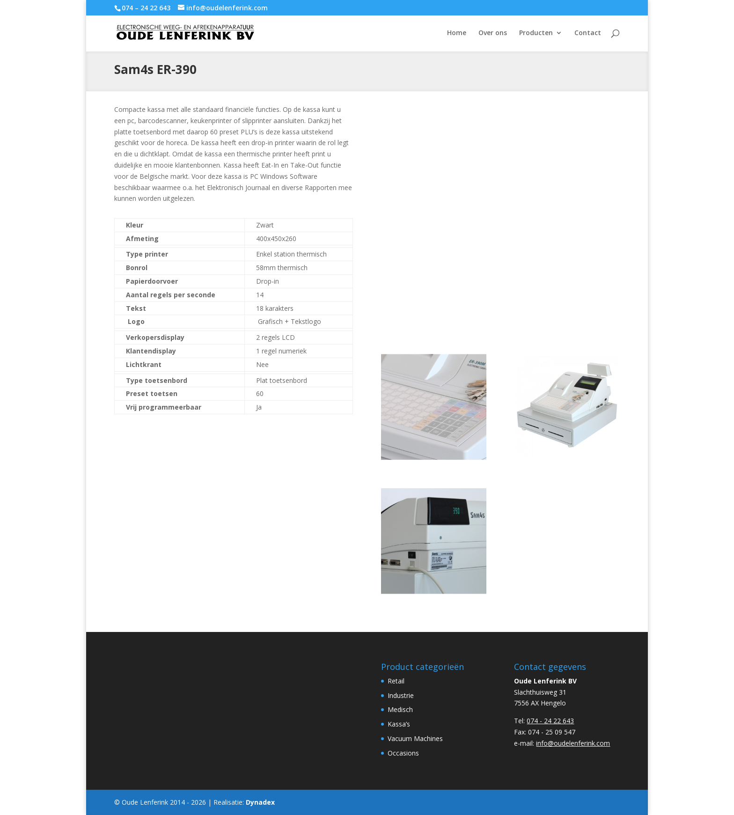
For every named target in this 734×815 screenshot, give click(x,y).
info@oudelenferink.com (573, 743)
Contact (587, 33)
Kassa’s (399, 724)
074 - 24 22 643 (550, 720)
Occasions (403, 753)
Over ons (492, 33)
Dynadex (260, 802)
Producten (536, 33)
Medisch (400, 709)
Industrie (401, 695)
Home (456, 33)
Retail (396, 680)
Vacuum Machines (415, 738)
